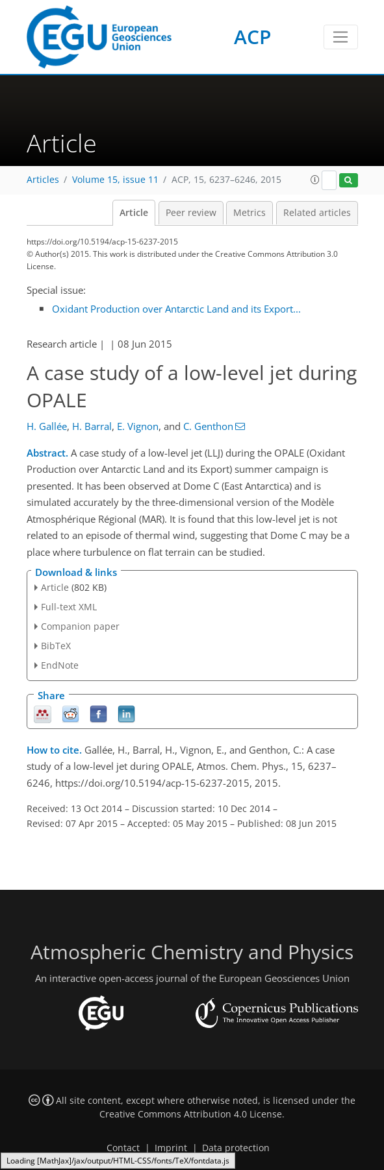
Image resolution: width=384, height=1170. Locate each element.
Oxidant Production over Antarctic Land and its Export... (176, 308)
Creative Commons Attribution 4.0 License (190, 1114)
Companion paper (80, 626)
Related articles (317, 213)
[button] (315, 179)
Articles (43, 179)
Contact (123, 1148)
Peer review (191, 213)
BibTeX (56, 645)
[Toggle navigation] (341, 37)
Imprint (171, 1148)
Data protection (236, 1148)
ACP (252, 36)
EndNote (60, 665)
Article (134, 213)
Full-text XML (69, 607)
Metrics (249, 213)
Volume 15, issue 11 (115, 179)
